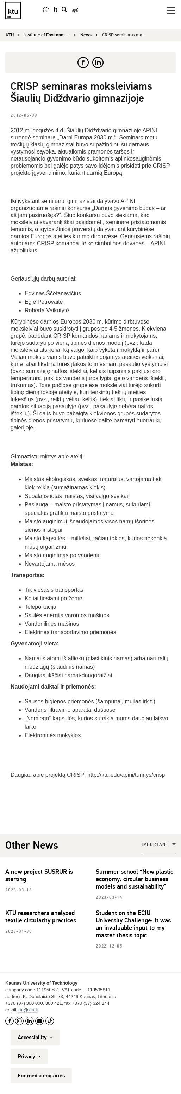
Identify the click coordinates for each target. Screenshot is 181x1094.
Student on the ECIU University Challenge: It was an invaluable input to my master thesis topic (133, 924)
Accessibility (35, 1037)
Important (155, 844)
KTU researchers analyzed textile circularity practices (40, 916)
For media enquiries (41, 1075)
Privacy (29, 1056)
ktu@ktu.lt (28, 1009)
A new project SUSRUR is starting (39, 875)
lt (55, 9)
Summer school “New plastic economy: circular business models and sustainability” (134, 879)
